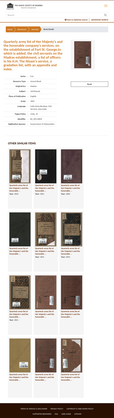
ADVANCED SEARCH (99, 20)
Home (9, 29)
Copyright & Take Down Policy (80, 409)
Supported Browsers (42, 414)
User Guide (66, 414)
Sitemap (77, 414)
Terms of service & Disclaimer (33, 409)
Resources (22, 29)
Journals (34, 29)
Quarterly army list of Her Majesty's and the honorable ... (18, 188)
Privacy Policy (57, 409)
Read (89, 84)
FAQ (56, 414)
